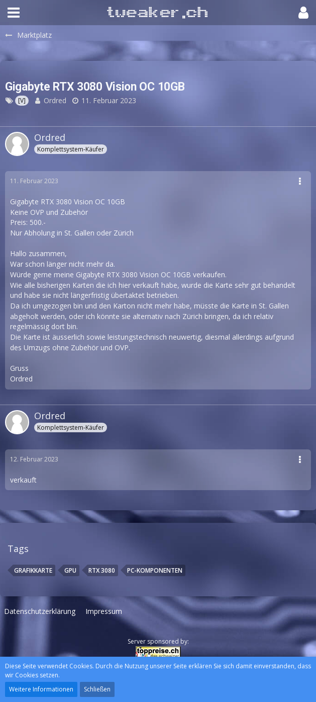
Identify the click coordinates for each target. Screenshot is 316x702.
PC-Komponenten (154, 570)
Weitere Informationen (41, 689)
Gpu (70, 570)
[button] (13, 13)
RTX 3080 (101, 570)
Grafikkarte (33, 570)
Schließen (97, 689)
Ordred (55, 100)
